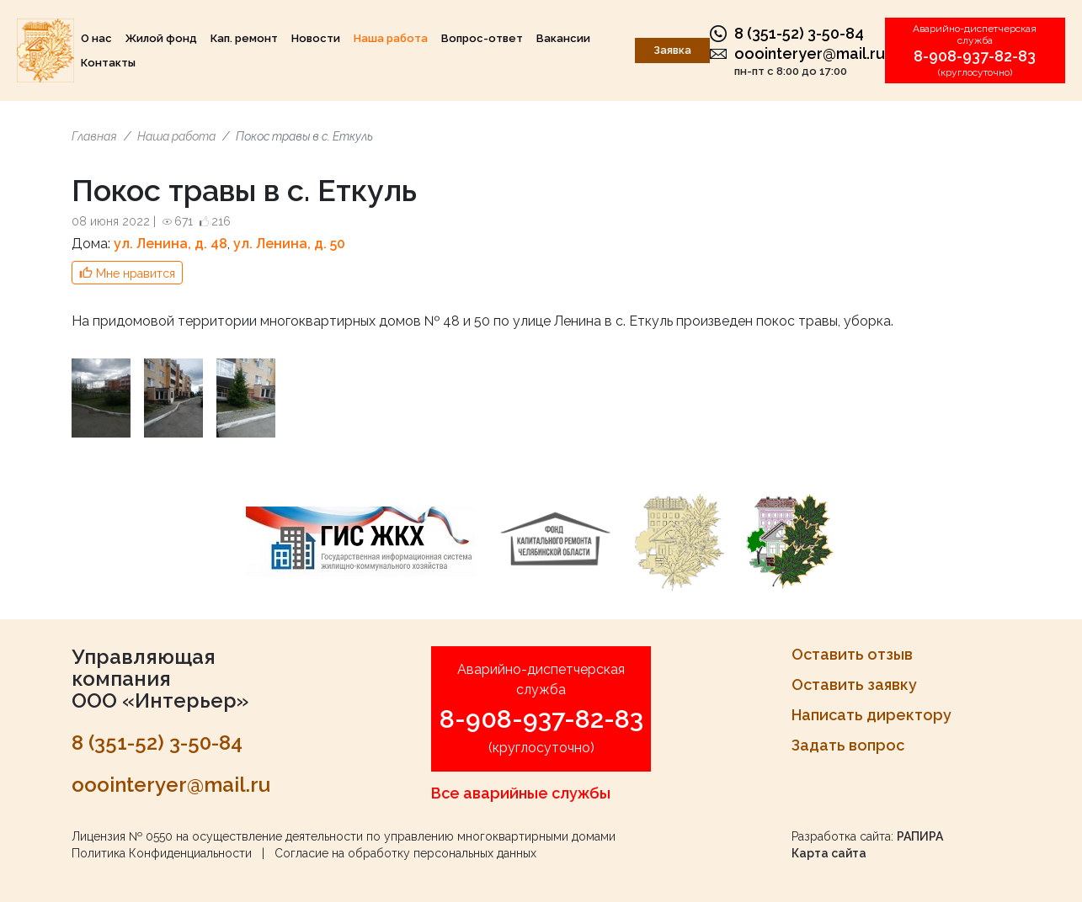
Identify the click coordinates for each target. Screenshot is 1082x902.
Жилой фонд (161, 38)
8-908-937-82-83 (975, 56)
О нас (96, 38)
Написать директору (871, 715)
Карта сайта (829, 853)
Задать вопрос (848, 745)
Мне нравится (135, 273)
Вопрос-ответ (482, 38)
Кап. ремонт (244, 38)
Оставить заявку (854, 684)
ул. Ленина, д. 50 (289, 244)
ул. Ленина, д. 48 (170, 244)
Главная (94, 136)
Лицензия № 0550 (122, 836)
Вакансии (563, 38)
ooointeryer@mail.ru (809, 53)
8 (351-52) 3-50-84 (799, 33)
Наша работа (391, 38)
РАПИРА (920, 836)
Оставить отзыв (852, 654)
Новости (315, 38)
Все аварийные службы (520, 793)
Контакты (108, 62)
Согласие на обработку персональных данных (405, 853)
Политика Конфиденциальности (162, 853)
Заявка (672, 50)
